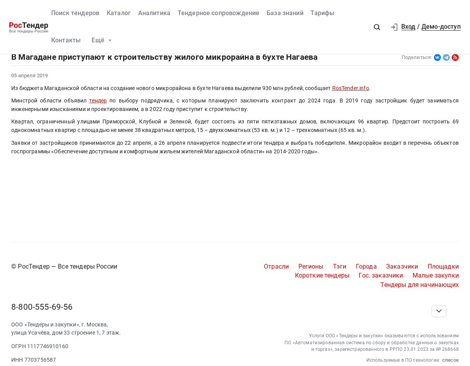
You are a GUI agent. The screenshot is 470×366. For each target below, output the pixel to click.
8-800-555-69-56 (42, 307)
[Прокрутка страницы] (439, 311)
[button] (377, 27)
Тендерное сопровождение (219, 13)
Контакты (66, 40)
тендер (98, 100)
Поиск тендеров (75, 13)
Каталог (119, 13)
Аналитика (154, 13)
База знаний (285, 13)
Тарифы (322, 13)
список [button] (450, 360)
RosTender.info (350, 88)
